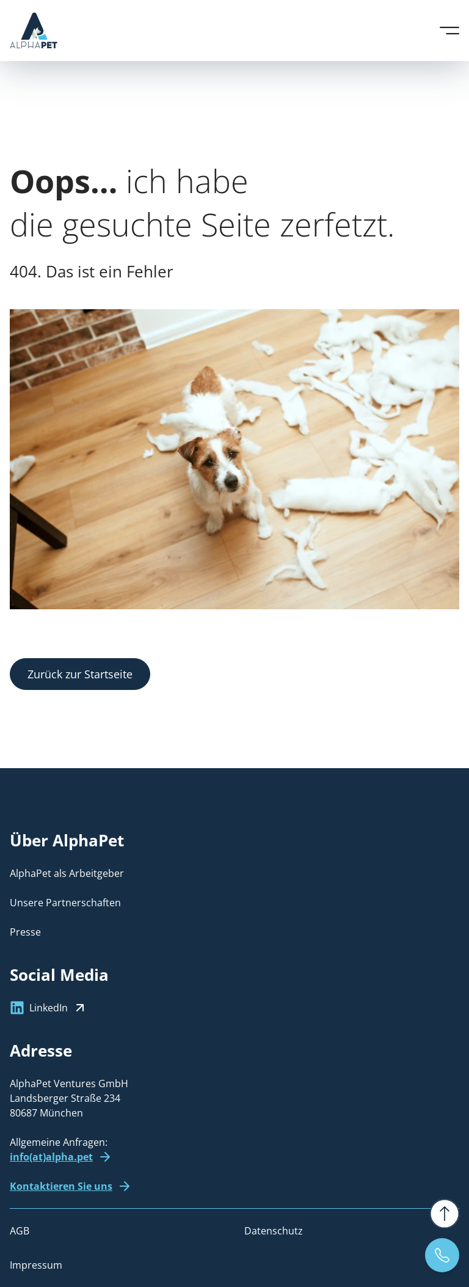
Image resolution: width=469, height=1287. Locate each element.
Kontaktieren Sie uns (61, 1186)
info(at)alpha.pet (51, 1157)
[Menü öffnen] (449, 30)
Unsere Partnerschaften (65, 902)
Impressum (36, 1265)
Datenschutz (273, 1231)
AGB (19, 1231)
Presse (25, 932)
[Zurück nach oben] (444, 1213)
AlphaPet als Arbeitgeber (67, 873)
